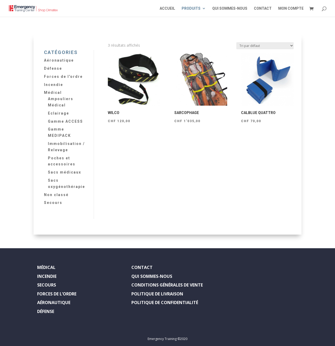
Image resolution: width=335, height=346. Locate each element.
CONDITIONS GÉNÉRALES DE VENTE (167, 285)
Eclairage (58, 113)
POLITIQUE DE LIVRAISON (157, 294)
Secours (53, 203)
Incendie (53, 85)
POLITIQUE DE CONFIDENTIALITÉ (164, 302)
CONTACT (263, 8)
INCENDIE (47, 276)
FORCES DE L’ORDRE (56, 294)
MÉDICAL (46, 267)
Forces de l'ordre (63, 76)
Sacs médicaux (64, 172)
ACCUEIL (167, 8)
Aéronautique (59, 60)
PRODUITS (191, 8)
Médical (53, 92)
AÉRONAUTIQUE (53, 302)
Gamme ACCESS (65, 121)
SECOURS (46, 285)
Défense (53, 68)
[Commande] (265, 45)
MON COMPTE (291, 8)
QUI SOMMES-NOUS (229, 8)
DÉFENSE (45, 311)
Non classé (56, 195)
